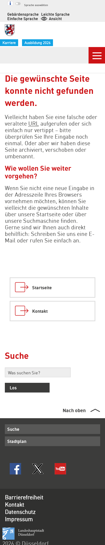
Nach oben (74, 404)
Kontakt (15, 499)
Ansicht (17, 18)
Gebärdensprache (20, 14)
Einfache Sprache (77, 14)
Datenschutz (21, 506)
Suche (12, 422)
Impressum (20, 513)
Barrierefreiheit (25, 492)
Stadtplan (15, 435)
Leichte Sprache (49, 14)
